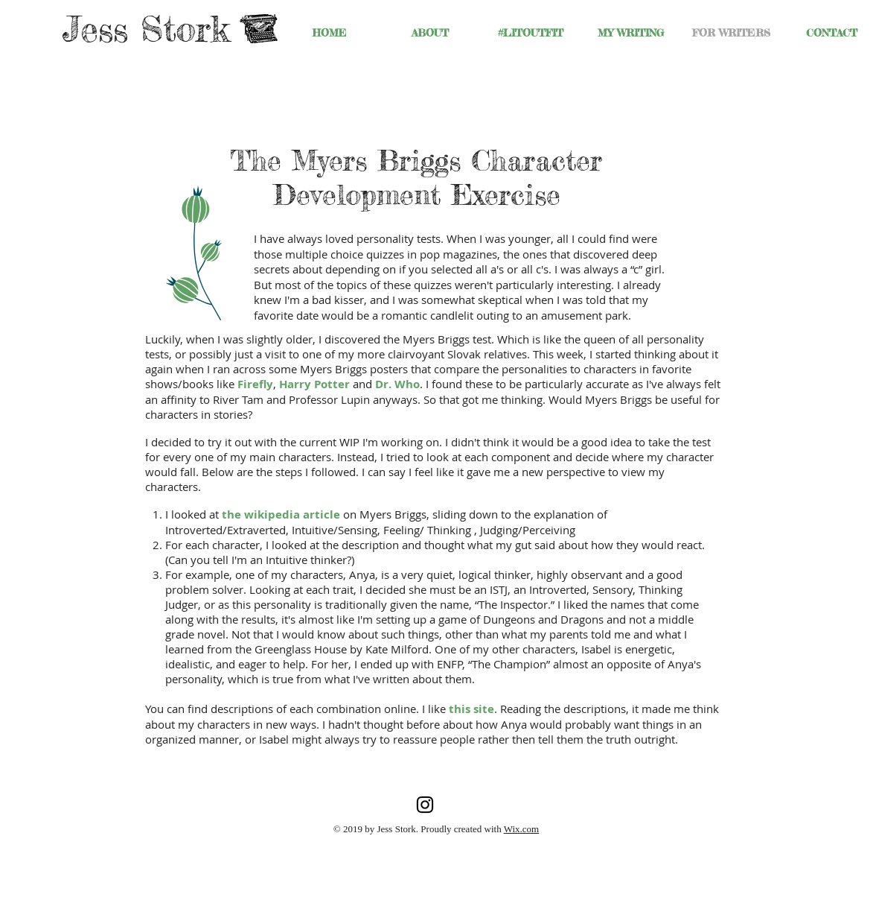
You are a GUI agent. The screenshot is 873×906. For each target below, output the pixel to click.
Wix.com (522, 828)
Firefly (255, 384)
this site (471, 709)
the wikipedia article (281, 514)
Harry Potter (314, 384)
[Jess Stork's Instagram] (425, 804)
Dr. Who (397, 384)
